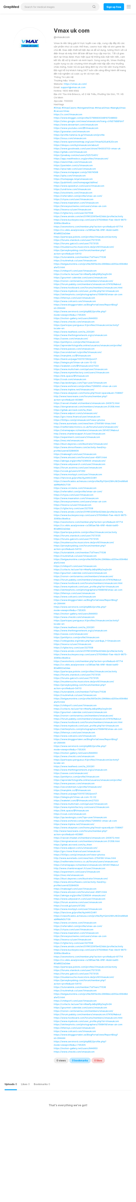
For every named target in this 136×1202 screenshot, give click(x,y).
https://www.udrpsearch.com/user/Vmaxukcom (79, 464)
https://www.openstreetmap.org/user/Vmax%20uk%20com (86, 141)
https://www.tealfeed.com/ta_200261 (74, 331)
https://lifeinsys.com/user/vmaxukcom (74, 297)
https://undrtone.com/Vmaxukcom (72, 189)
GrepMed (11, 7)
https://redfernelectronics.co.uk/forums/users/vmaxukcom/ (86, 426)
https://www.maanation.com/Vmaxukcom (76, 202)
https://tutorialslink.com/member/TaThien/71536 (80, 257)
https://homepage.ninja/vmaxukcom (73, 179)
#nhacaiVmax (102, 107)
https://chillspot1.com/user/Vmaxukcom (75, 270)
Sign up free (113, 6)
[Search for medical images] (55, 7)
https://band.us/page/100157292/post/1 (75, 359)
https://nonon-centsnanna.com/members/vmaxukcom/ (83, 281)
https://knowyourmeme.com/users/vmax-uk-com (80, 206)
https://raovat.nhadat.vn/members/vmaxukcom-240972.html (86, 403)
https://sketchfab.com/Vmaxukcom (73, 162)
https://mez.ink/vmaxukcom (69, 440)
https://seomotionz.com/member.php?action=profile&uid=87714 (88, 226)
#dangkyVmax (118, 107)
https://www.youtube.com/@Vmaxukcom (76, 128)
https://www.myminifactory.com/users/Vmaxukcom (81, 372)
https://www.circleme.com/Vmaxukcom (75, 488)
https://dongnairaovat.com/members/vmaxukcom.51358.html (87, 406)
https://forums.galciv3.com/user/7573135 (76, 243)
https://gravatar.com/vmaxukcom (72, 131)
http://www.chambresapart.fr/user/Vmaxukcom (79, 433)
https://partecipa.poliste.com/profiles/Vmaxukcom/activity (85, 236)
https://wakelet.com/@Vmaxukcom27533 (76, 365)
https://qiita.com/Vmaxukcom (70, 175)
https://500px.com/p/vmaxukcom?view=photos (79, 420)
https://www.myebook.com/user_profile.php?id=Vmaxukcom (86, 291)
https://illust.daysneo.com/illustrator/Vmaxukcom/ (81, 443)
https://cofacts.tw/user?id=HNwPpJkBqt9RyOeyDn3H (83, 274)
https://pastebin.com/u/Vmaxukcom (73, 165)
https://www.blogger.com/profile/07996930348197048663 (85, 117)
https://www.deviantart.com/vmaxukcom (76, 124)
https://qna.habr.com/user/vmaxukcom (75, 168)
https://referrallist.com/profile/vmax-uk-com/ (78, 195)
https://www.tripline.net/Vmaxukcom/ (74, 389)
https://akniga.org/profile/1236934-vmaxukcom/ (80, 460)
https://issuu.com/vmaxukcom (70, 138)
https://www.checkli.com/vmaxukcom (74, 321)
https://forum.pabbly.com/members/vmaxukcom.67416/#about (87, 284)
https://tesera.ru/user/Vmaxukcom (72, 209)
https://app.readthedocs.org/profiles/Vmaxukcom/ (81, 158)
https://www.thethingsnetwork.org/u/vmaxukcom (80, 335)
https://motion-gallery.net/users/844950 (76, 318)
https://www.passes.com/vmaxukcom (74, 348)
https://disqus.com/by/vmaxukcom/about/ (76, 145)
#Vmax (57, 107)
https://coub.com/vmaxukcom (70, 379)
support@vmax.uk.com (73, 87)
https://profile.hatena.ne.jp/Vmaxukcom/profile (79, 134)
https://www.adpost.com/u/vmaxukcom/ (75, 413)
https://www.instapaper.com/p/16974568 (76, 172)
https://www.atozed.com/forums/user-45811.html (80, 457)
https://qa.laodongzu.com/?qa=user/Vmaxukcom (80, 382)
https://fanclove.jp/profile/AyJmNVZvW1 (75, 477)
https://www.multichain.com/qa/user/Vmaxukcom (81, 369)
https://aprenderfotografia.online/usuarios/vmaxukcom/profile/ (88, 345)
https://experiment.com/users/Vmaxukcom (77, 437)
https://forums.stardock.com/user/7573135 (77, 240)
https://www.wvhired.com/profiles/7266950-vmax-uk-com (85, 386)
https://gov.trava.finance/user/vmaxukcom (77, 416)
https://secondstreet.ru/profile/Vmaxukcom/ (78, 352)
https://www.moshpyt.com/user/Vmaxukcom (78, 474)
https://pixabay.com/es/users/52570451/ (76, 155)
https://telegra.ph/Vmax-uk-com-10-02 (75, 362)
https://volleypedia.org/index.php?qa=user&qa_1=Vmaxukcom (87, 640)
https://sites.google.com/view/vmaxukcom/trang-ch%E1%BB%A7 (89, 121)
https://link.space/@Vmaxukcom (71, 375)
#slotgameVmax (85, 107)
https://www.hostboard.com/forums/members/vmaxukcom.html (88, 287)
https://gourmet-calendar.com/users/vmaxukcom (80, 277)
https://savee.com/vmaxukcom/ (71, 338)
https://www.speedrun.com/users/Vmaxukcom (79, 185)
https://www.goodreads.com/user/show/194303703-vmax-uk (87, 148)
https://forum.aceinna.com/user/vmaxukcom (78, 467)
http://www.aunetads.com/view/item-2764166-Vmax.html (85, 423)
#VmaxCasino (69, 107)
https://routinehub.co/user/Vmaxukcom (75, 260)
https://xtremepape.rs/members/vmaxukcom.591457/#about (86, 430)
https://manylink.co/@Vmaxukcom (72, 355)
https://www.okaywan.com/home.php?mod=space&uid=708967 (88, 393)
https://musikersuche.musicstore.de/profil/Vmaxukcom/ (84, 246)
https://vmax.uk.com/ (75, 83)
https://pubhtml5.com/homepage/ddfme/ (76, 182)
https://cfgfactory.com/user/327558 (73, 213)
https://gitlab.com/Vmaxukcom (70, 152)
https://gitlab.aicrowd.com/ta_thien (73, 410)
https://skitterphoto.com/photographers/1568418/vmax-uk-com (88, 294)
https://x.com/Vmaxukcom (68, 114)
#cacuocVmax (61, 111)
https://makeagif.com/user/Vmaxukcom (75, 454)
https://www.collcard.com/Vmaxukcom (75, 301)
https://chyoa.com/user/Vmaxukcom (73, 199)
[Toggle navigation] (128, 6)
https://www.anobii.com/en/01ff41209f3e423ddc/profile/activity (88, 216)
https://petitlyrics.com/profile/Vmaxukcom (76, 342)
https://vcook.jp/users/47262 (69, 471)
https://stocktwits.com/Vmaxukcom (73, 192)
